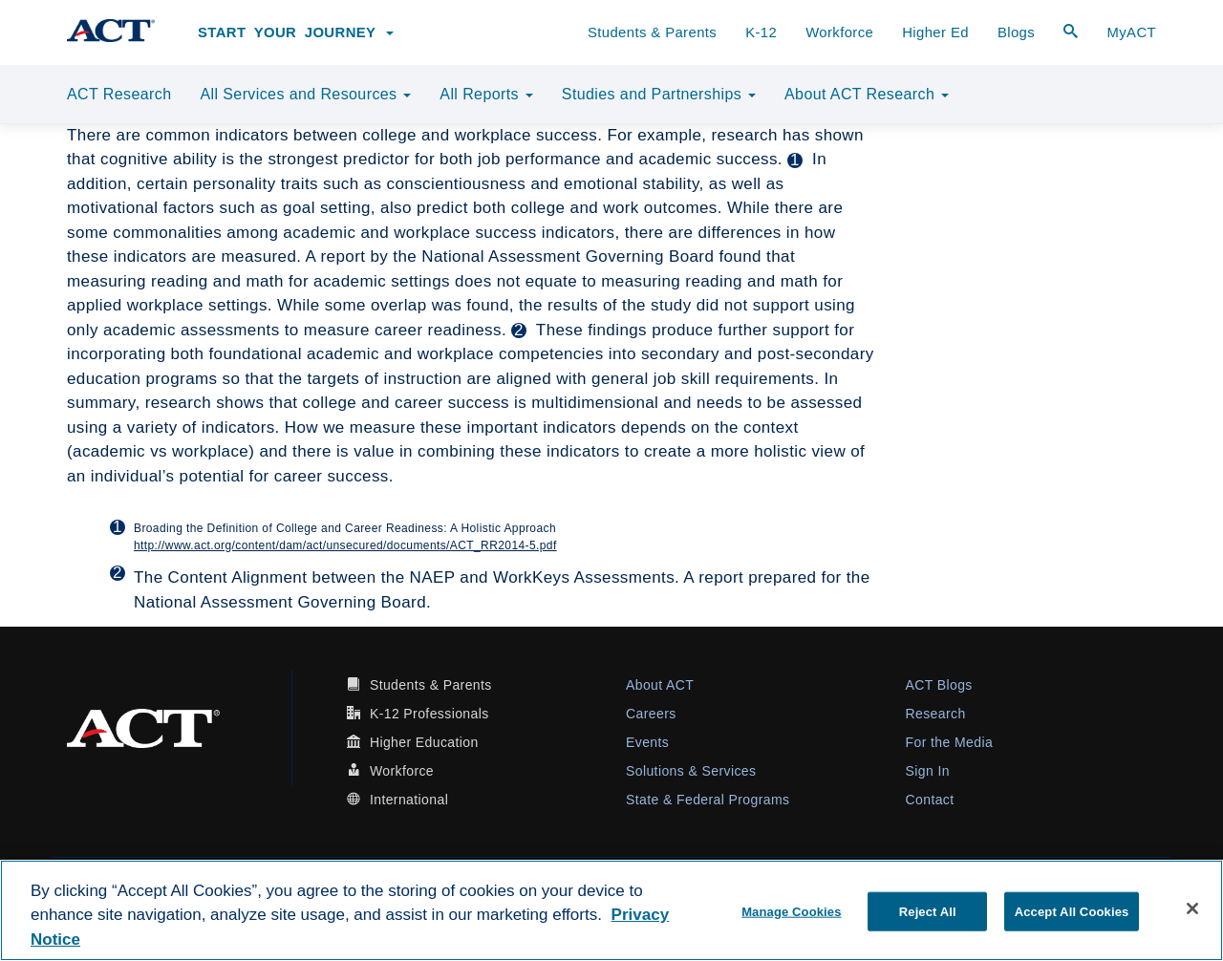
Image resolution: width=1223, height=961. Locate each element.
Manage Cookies (791, 911)
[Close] (1192, 908)
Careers (651, 713)
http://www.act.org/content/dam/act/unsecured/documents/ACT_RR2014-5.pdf (345, 545)
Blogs (1016, 32)
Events (647, 742)
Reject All (927, 911)
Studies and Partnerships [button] (659, 94)
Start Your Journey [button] (296, 32)
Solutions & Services (691, 771)
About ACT (660, 685)
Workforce (839, 32)
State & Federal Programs (707, 799)
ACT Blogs (939, 685)
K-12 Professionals (429, 713)
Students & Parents (652, 32)
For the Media (950, 742)
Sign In (928, 771)
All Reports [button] (486, 94)
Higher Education (424, 742)
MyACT (1131, 32)
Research (936, 713)
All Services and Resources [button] (305, 94)
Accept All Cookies (1072, 911)
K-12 (761, 32)
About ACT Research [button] (866, 94)
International (409, 799)
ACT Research (119, 94)
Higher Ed (935, 32)
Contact (930, 799)
